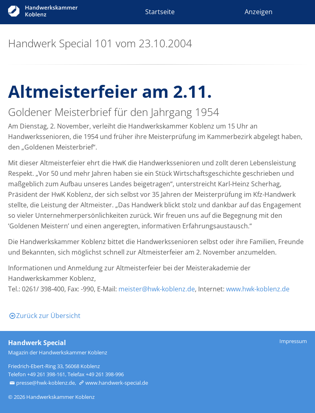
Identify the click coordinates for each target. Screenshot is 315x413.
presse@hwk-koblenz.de (41, 382)
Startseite (160, 11)
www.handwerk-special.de (112, 382)
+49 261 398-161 (46, 374)
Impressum (293, 341)
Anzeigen (259, 11)
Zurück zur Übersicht (44, 315)
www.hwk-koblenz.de (258, 288)
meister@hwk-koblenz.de (156, 288)
